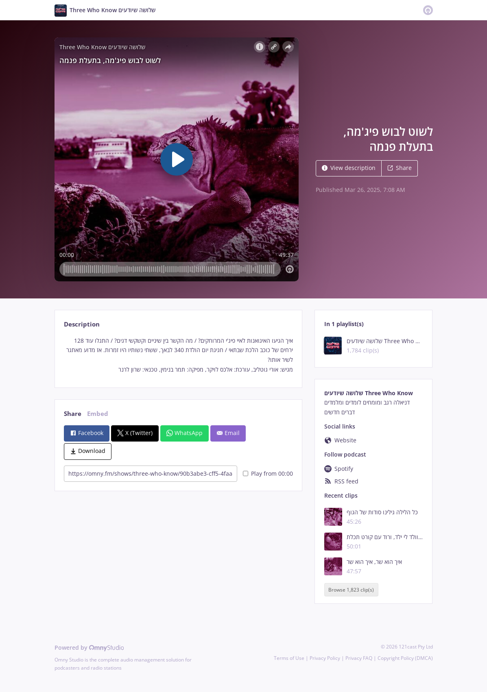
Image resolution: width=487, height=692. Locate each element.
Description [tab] (82, 324)
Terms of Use (289, 658)
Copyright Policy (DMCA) (405, 658)
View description (349, 168)
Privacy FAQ (358, 658)
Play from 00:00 (268, 473)
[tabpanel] (178, 355)
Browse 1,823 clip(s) (351, 589)
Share (399, 168)
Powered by (89, 647)
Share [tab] (72, 413)
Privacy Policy (325, 658)
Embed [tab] (97, 413)
